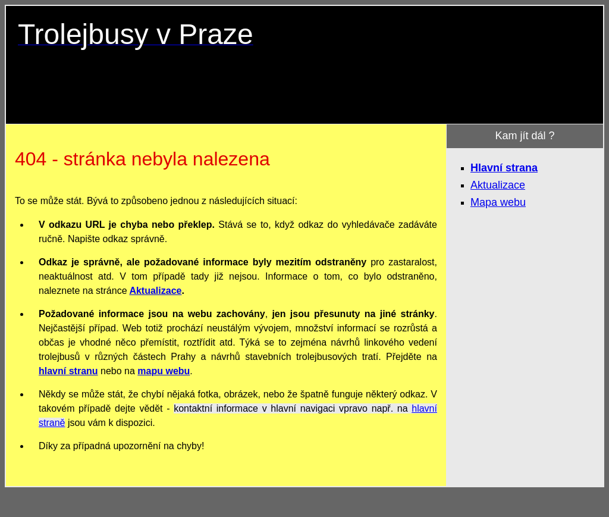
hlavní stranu (68, 371)
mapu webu (163, 371)
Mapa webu (498, 202)
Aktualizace (155, 291)
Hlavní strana (504, 168)
